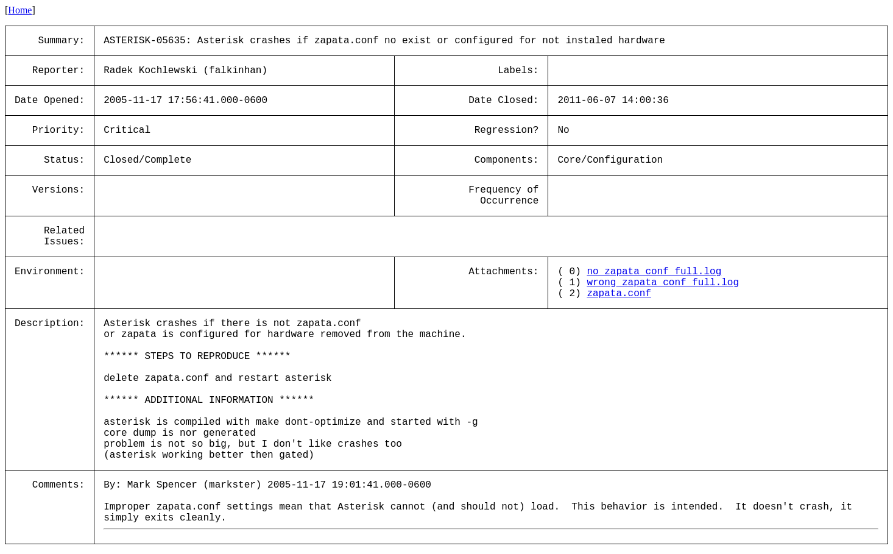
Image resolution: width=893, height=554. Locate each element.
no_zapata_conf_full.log (654, 271)
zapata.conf (619, 293)
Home (20, 10)
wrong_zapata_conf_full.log (663, 282)
